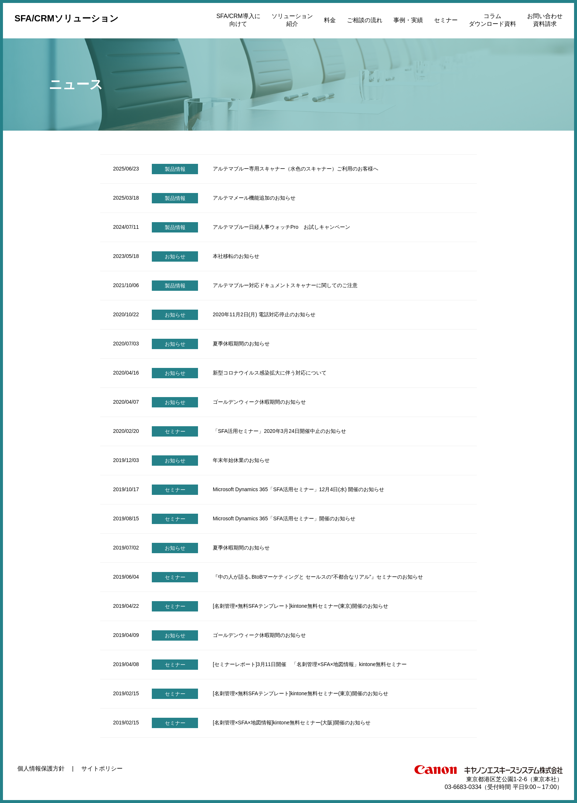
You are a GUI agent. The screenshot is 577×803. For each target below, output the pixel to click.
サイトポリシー (102, 768)
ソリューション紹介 (292, 20)
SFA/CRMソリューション (66, 18)
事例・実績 (408, 20)
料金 (330, 20)
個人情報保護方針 (41, 768)
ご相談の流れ (364, 20)
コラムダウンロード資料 (492, 20)
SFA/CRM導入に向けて (238, 20)
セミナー (446, 20)
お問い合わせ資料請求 (545, 20)
